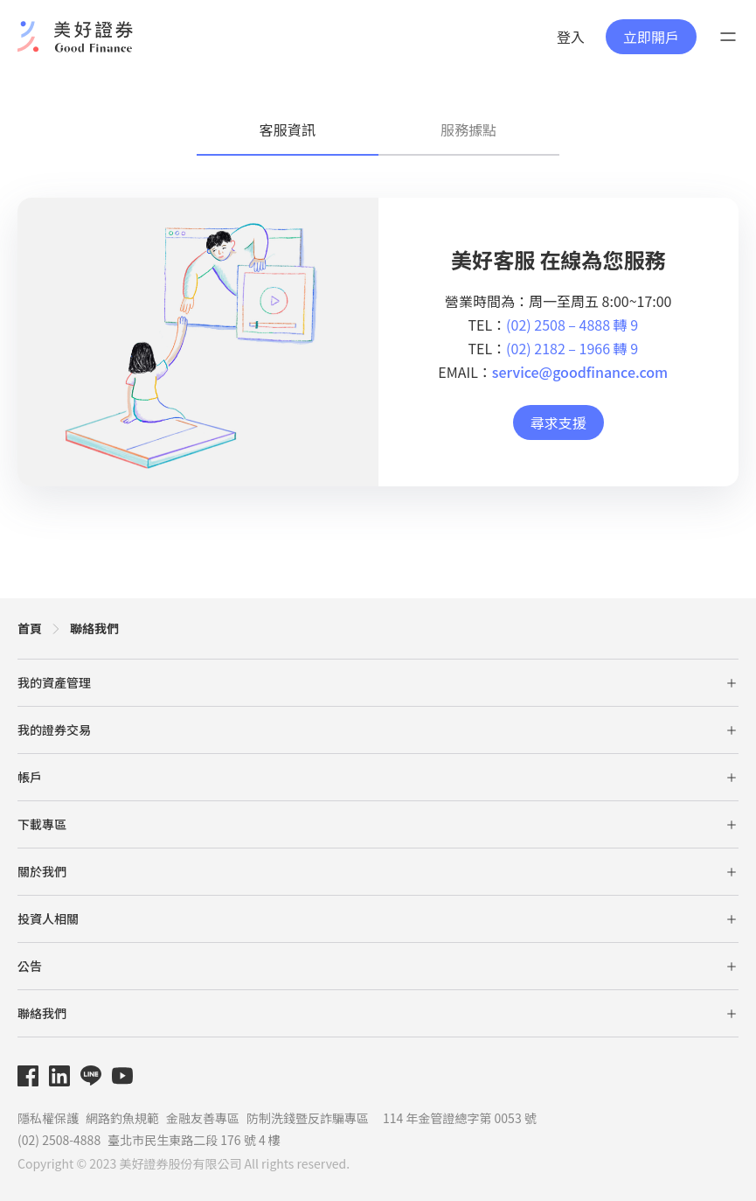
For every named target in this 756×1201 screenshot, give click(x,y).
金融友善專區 (202, 1118)
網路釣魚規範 (122, 1118)
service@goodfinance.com (580, 371)
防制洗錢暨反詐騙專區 (307, 1118)
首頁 (29, 628)
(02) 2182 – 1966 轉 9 (572, 348)
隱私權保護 (48, 1118)
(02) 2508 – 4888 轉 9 (572, 324)
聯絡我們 (94, 628)
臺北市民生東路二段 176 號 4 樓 (194, 1140)
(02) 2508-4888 (59, 1140)
